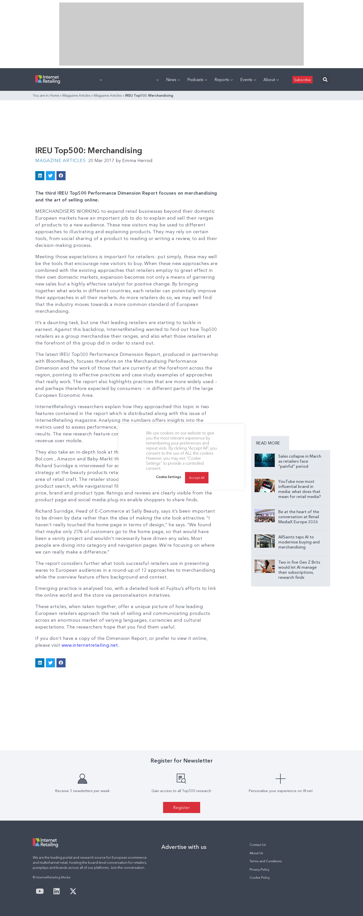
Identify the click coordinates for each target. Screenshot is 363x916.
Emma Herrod (134, 160)
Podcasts (197, 79)
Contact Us (258, 845)
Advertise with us (183, 846)
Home (54, 95)
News (173, 79)
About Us (256, 853)
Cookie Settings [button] (168, 477)
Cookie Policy (260, 877)
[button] (325, 79)
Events (248, 79)
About (271, 79)
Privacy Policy (259, 869)
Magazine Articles (76, 95)
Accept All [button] (196, 478)
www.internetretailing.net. (90, 645)
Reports (224, 79)
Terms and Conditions (266, 861)
